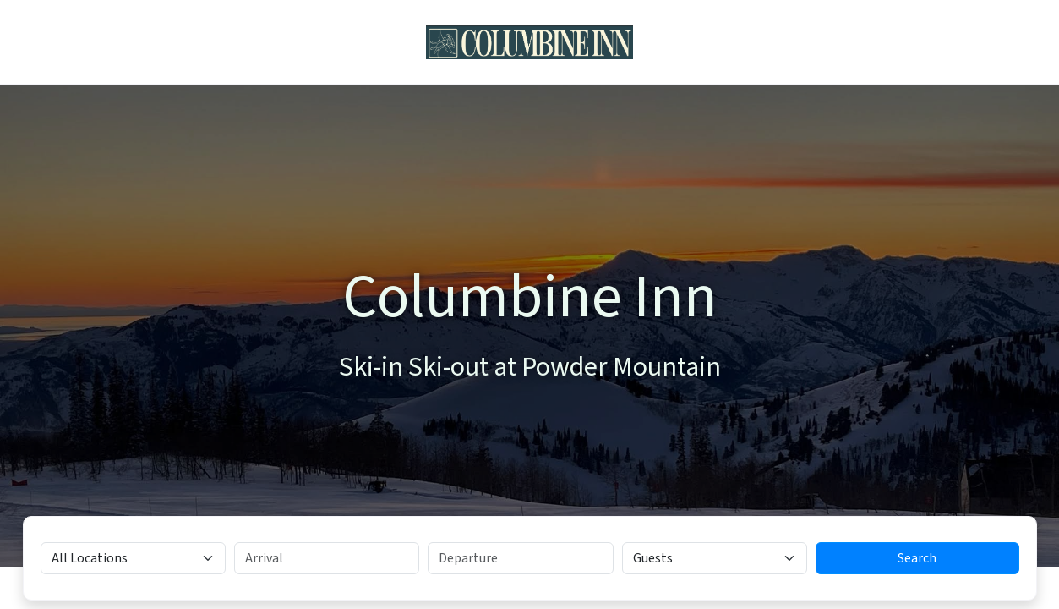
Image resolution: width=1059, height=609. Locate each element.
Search (917, 558)
